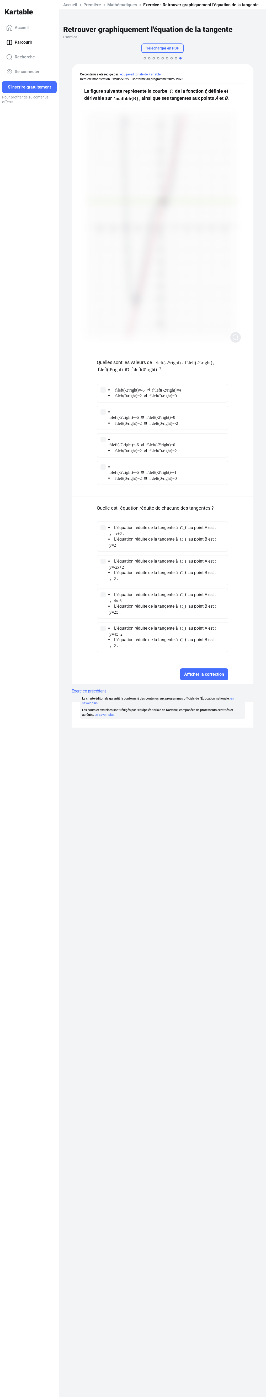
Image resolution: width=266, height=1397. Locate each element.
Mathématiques (122, 4)
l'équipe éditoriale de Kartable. (140, 74)
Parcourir (19, 42)
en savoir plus (104, 715)
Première (92, 4)
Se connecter (23, 72)
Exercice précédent (89, 691)
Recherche (20, 57)
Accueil (17, 28)
